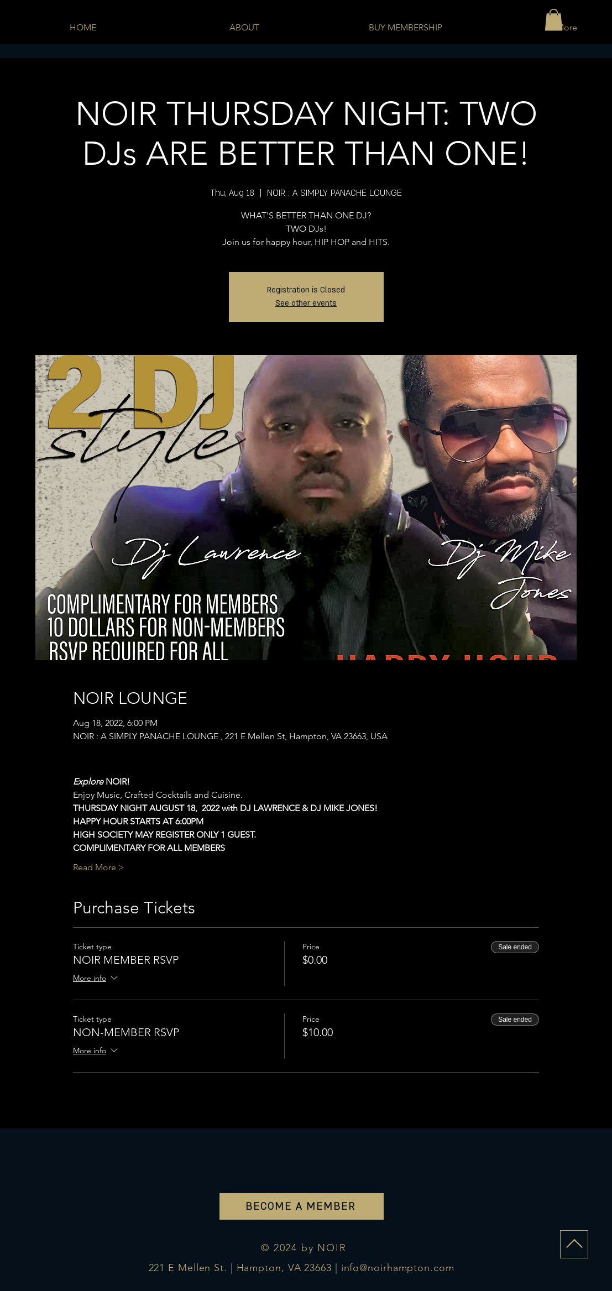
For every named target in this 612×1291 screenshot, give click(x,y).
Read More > (98, 867)
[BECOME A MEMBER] (301, 1206)
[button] (554, 19)
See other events (306, 303)
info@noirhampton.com (397, 1268)
